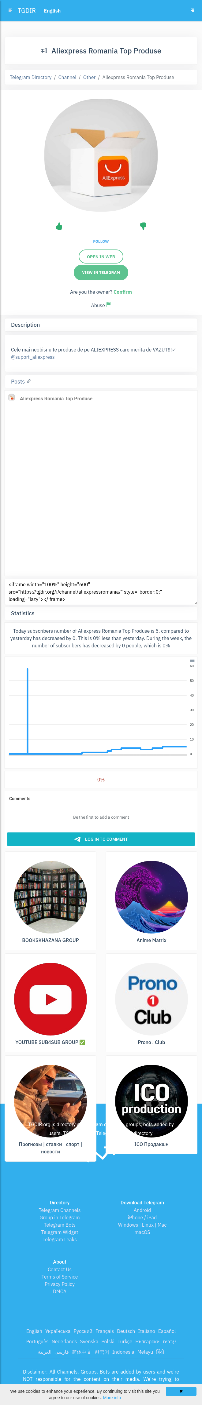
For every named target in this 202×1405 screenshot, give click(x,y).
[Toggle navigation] (192, 10)
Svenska (89, 1341)
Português (37, 1341)
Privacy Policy (60, 1284)
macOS (142, 1232)
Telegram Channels (59, 1210)
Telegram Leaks (60, 1239)
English (34, 1331)
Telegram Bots (59, 1225)
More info (112, 1397)
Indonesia (123, 1352)
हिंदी (160, 1352)
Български (147, 1341)
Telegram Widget (59, 1232)
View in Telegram (101, 272)
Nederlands (64, 1341)
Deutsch (126, 1331)
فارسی (61, 1352)
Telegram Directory (30, 77)
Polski (107, 1341)
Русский (82, 1331)
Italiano (146, 1331)
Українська (58, 1331)
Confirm (123, 292)
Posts (18, 381)
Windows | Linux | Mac (142, 1225)
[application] (101, 710)
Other (89, 77)
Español (167, 1331)
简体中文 (82, 1352)
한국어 (102, 1352)
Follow (101, 241)
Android (142, 1210)
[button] (191, 660)
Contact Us (60, 1269)
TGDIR (27, 10)
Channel (67, 77)
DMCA (59, 1291)
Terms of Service (60, 1277)
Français (104, 1331)
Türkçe (125, 1341)
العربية (44, 1352)
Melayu (145, 1352)
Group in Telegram (59, 1217)
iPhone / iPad (142, 1217)
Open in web (101, 257)
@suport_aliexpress (33, 357)
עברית (169, 1341)
